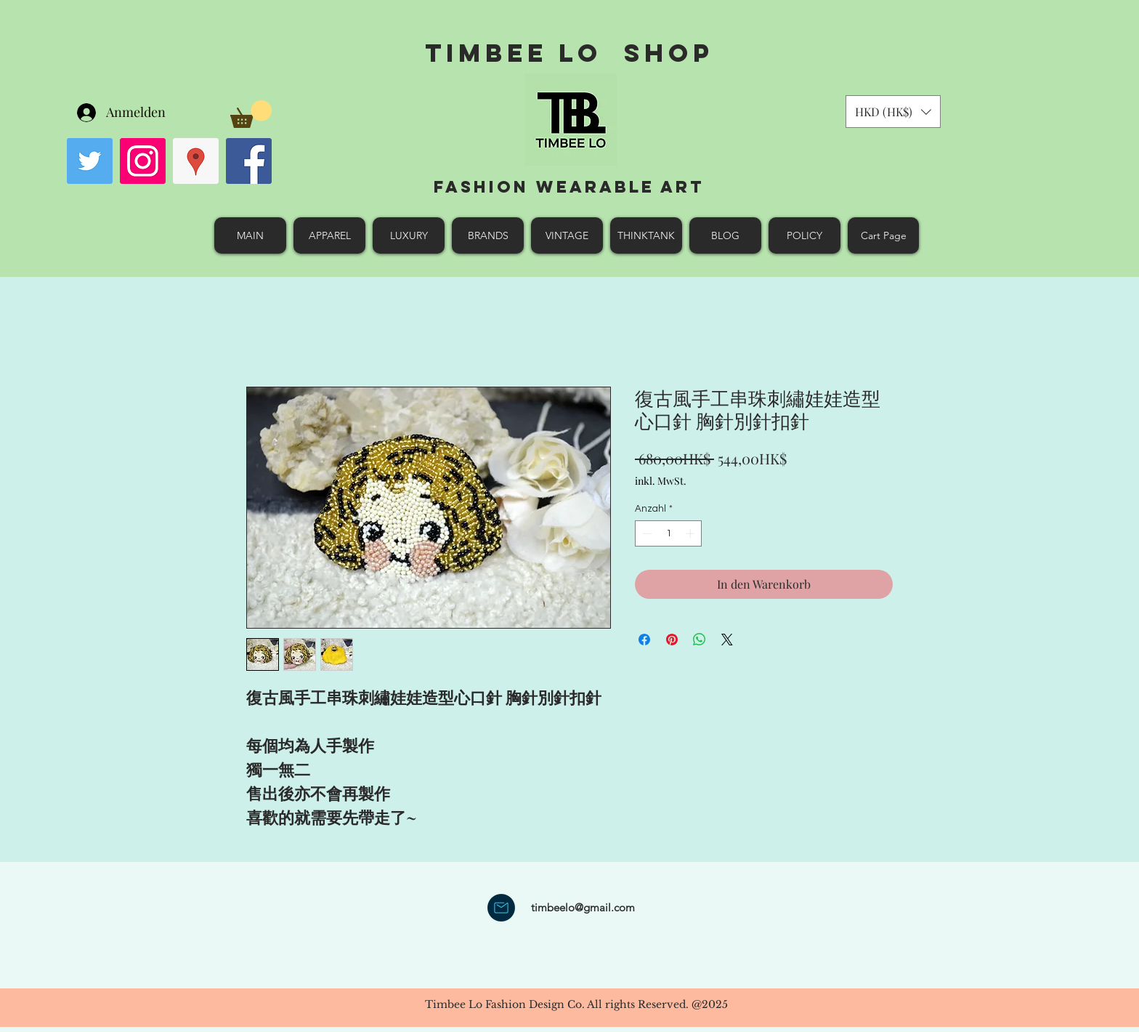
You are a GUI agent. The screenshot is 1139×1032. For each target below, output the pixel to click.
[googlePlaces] (196, 161)
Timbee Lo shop (569, 52)
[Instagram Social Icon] (143, 161)
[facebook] (249, 161)
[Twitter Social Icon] (90, 161)
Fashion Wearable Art (569, 187)
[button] (251, 114)
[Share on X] (727, 639)
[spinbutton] (668, 533)
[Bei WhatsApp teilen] (699, 639)
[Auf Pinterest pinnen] (672, 639)
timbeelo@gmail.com (583, 907)
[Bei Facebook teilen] (644, 639)
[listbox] (893, 111)
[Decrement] (645, 533)
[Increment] (691, 533)
